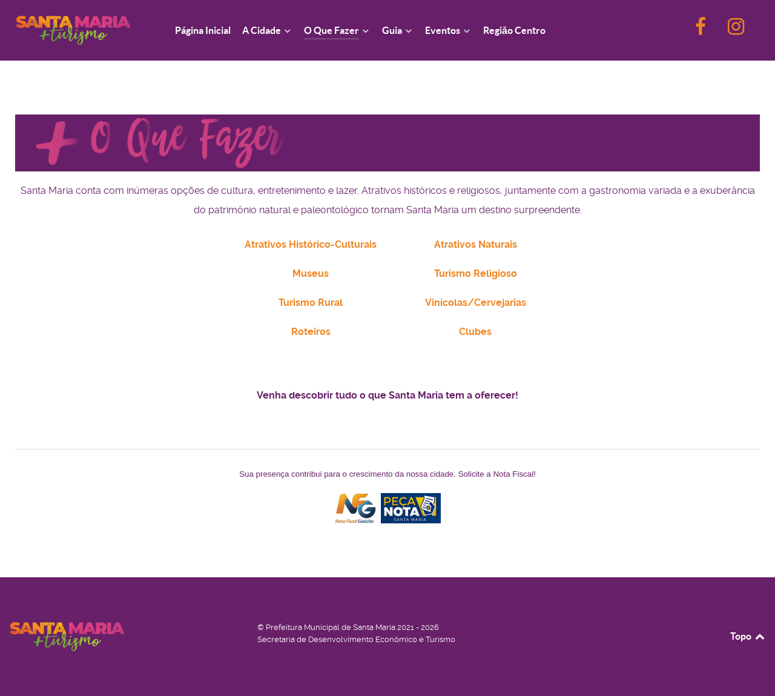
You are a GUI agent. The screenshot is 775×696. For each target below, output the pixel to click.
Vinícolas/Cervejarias (475, 302)
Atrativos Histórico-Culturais (311, 244)
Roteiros (311, 331)
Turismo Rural (311, 302)
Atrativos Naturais (475, 244)
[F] (701, 30)
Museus (310, 273)
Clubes (475, 331)
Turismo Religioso (475, 273)
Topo (748, 636)
